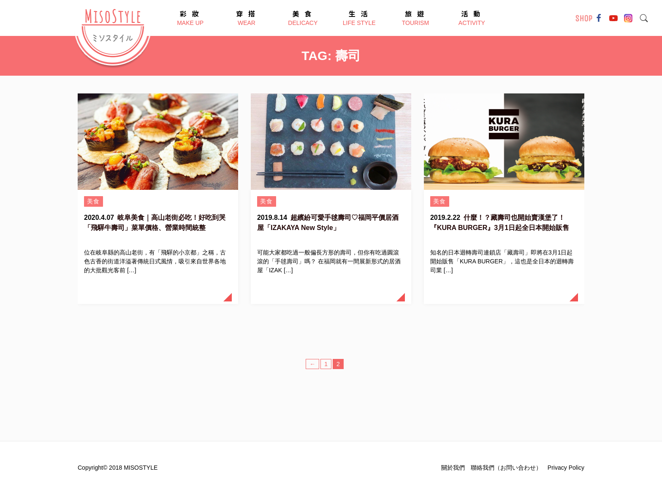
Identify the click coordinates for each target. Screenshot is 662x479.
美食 (93, 201)
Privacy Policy (566, 467)
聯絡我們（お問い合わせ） (506, 467)
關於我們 (453, 467)
